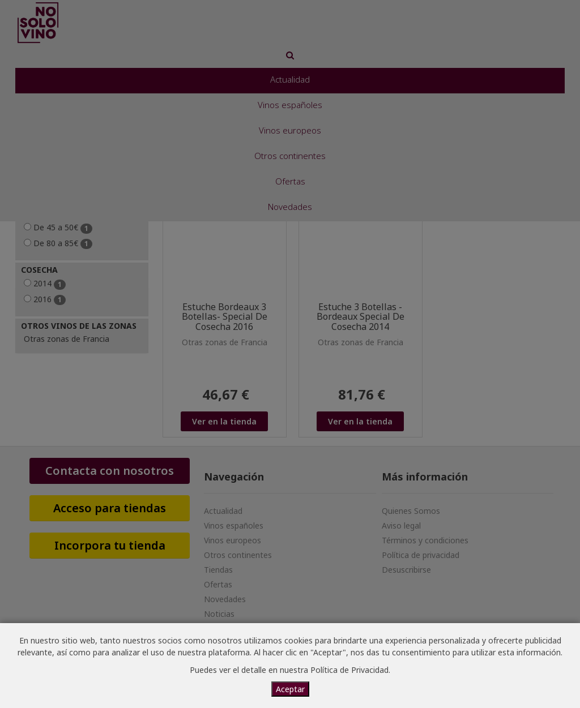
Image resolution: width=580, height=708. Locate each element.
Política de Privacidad (349, 669)
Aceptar (290, 689)
